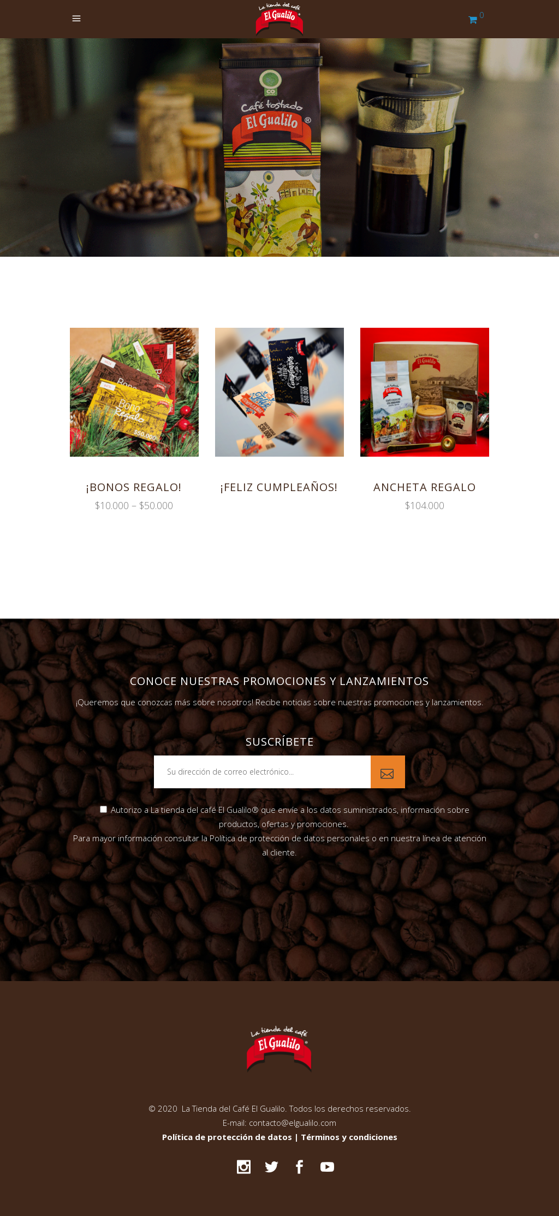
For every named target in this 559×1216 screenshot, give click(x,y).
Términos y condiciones (349, 1136)
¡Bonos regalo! (134, 487)
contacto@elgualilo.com (292, 1122)
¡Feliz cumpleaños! (279, 487)
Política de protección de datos (228, 1136)
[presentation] (279, 894)
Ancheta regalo (424, 487)
